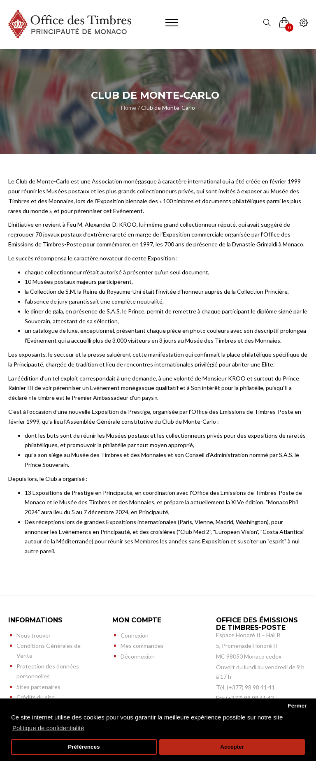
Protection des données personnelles (47, 671)
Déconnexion (138, 656)
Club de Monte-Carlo (168, 107)
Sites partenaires (38, 686)
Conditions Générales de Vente (48, 650)
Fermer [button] (297, 706)
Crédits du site (35, 697)
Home (128, 107)
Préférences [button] (84, 747)
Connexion (135, 635)
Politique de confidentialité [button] (48, 727)
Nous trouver (33, 635)
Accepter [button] (232, 747)
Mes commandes (142, 645)
